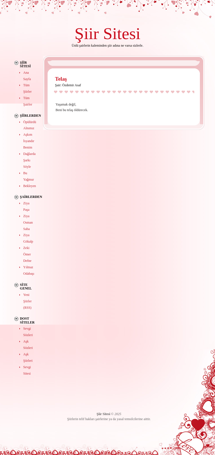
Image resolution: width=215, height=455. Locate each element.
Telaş (61, 79)
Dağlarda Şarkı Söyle (29, 160)
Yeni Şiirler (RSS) (27, 301)
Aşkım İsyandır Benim (28, 141)
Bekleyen (29, 186)
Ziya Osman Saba (28, 222)
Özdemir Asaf (71, 85)
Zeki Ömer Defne (27, 254)
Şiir (86, 33)
